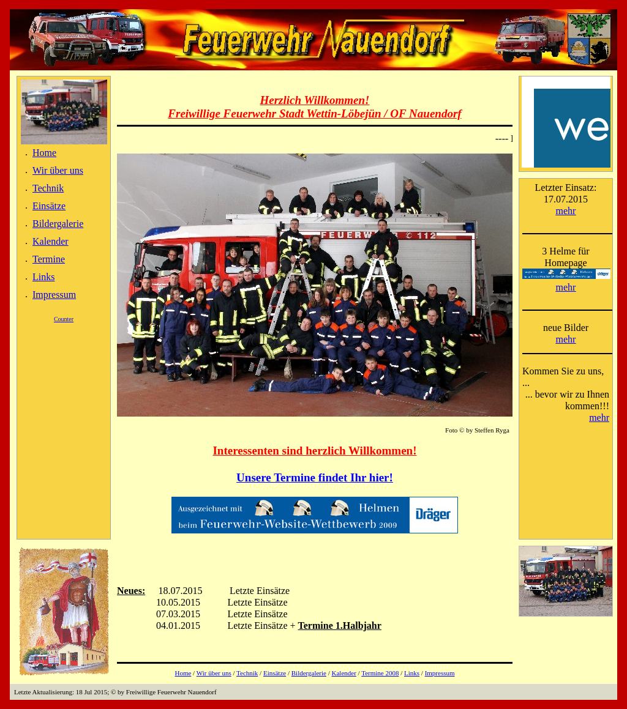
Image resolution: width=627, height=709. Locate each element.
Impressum (54, 294)
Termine (48, 259)
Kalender (50, 241)
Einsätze (49, 206)
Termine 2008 (380, 673)
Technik (48, 188)
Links (43, 277)
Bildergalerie (57, 223)
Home (44, 152)
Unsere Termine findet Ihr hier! (314, 477)
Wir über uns (57, 170)
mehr (566, 211)
